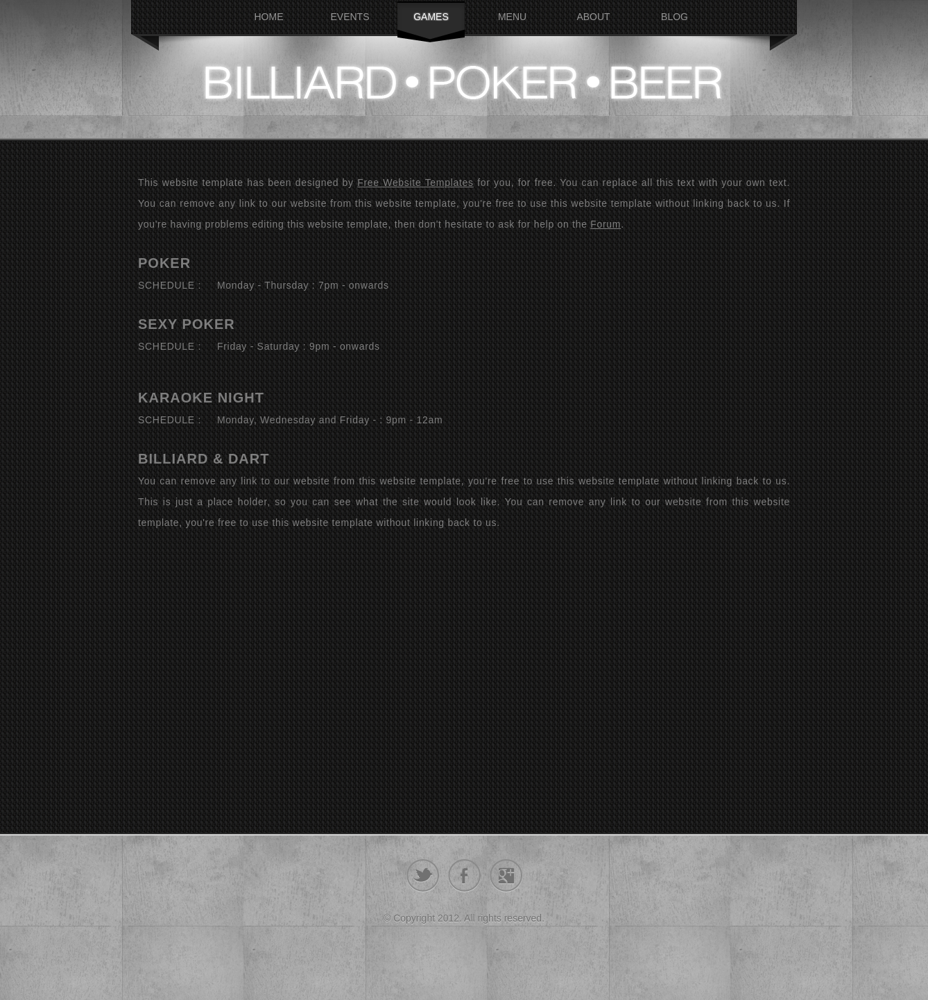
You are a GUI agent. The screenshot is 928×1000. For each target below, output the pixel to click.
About (593, 16)
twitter (422, 875)
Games (431, 16)
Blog (674, 16)
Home (269, 16)
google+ (506, 875)
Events (349, 16)
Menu (512, 16)
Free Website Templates (415, 182)
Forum (605, 224)
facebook (464, 875)
